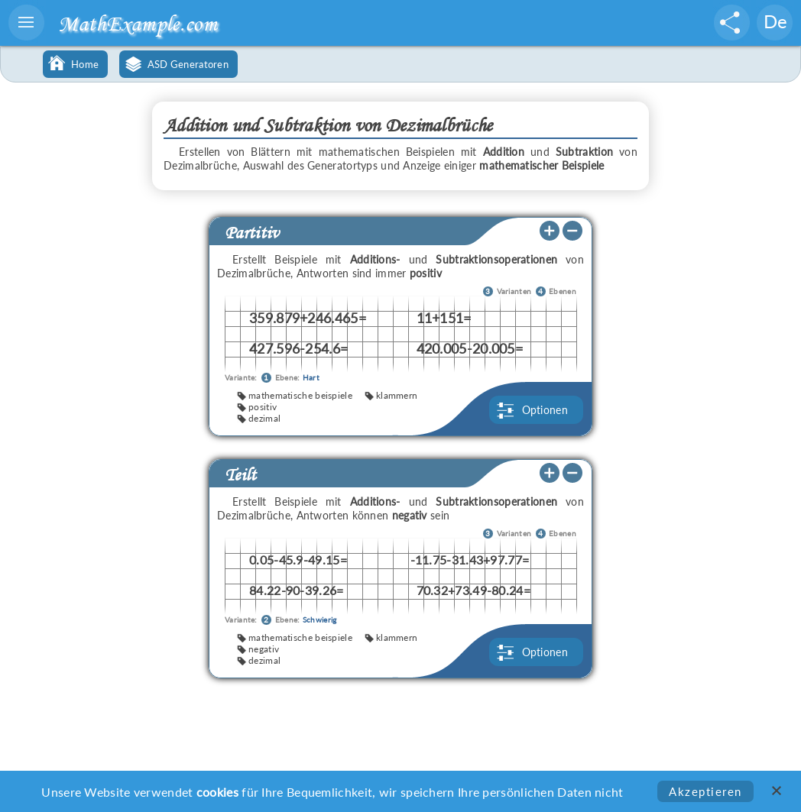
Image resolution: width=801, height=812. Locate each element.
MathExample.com (137, 23)
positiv (262, 406)
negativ (263, 649)
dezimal (264, 418)
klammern (396, 395)
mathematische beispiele (300, 395)
